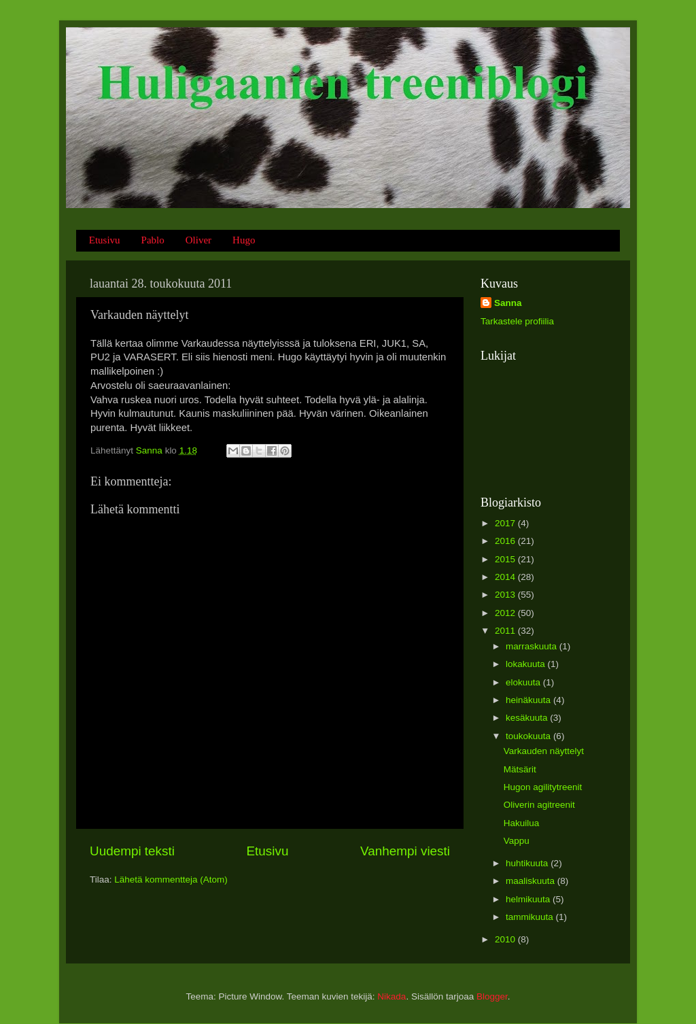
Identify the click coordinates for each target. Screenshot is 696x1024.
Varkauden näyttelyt (544, 751)
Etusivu (104, 240)
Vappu (516, 841)
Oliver (198, 240)
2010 (506, 939)
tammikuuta (531, 917)
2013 (506, 595)
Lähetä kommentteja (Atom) (171, 879)
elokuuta (524, 682)
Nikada (391, 996)
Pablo (152, 240)
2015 (506, 559)
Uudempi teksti (132, 851)
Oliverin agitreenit (539, 805)
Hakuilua (522, 823)
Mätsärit (520, 769)
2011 (506, 631)
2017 (506, 523)
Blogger (492, 996)
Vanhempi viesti (405, 851)
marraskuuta (532, 646)
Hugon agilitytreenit (543, 787)
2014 (506, 577)
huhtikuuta (528, 863)
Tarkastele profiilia (517, 321)
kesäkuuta (528, 718)
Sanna (508, 303)
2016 (506, 541)
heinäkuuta (529, 700)
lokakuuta (527, 664)
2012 (506, 613)
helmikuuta (529, 899)
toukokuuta (529, 736)
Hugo (243, 240)
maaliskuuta (531, 881)
